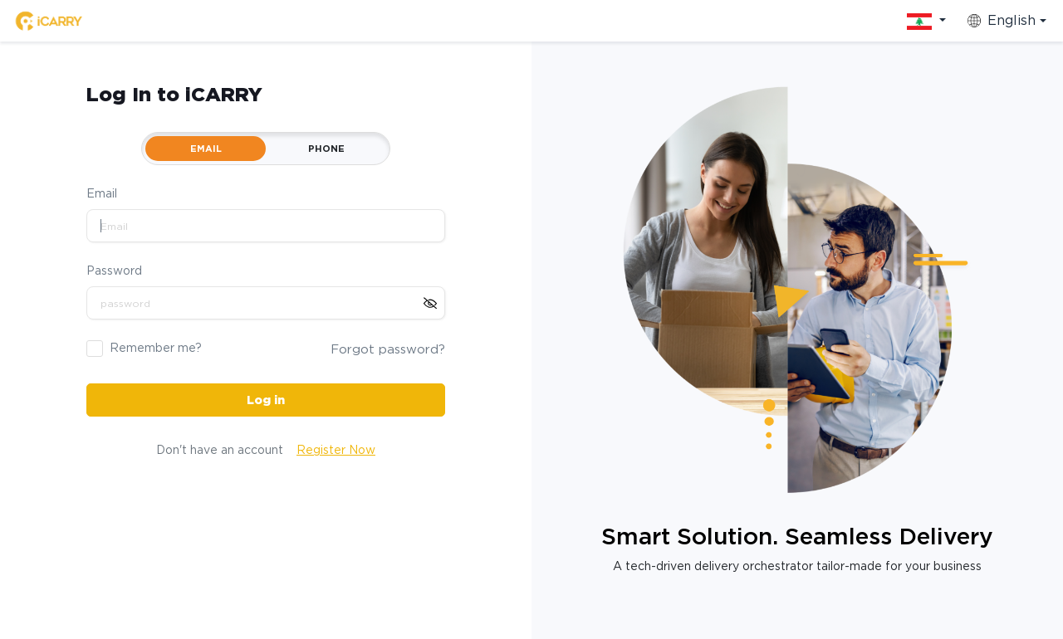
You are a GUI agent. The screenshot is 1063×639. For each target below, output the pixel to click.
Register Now (335, 449)
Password (114, 270)
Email (101, 193)
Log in (266, 400)
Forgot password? (388, 349)
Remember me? (156, 347)
